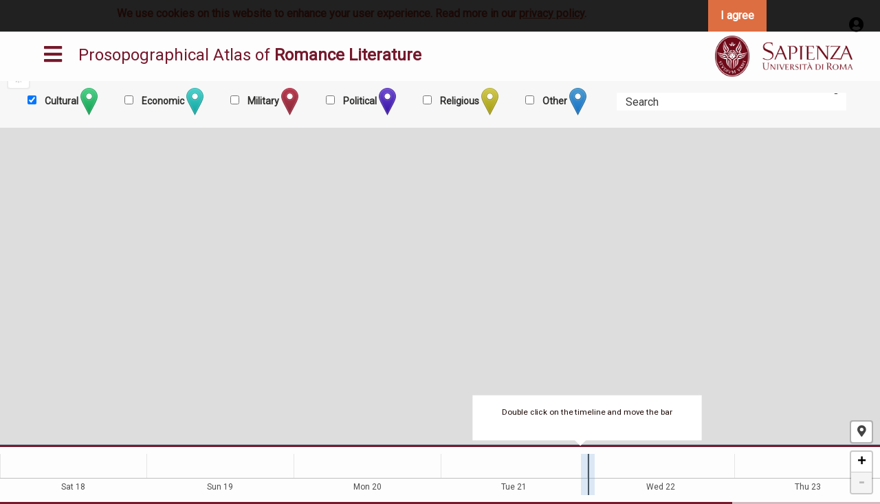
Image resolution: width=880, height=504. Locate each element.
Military (271, 101)
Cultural (70, 101)
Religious (468, 101)
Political (368, 101)
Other (563, 101)
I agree (737, 15)
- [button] (861, 482)
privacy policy (551, 13)
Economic (172, 101)
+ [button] (861, 462)
